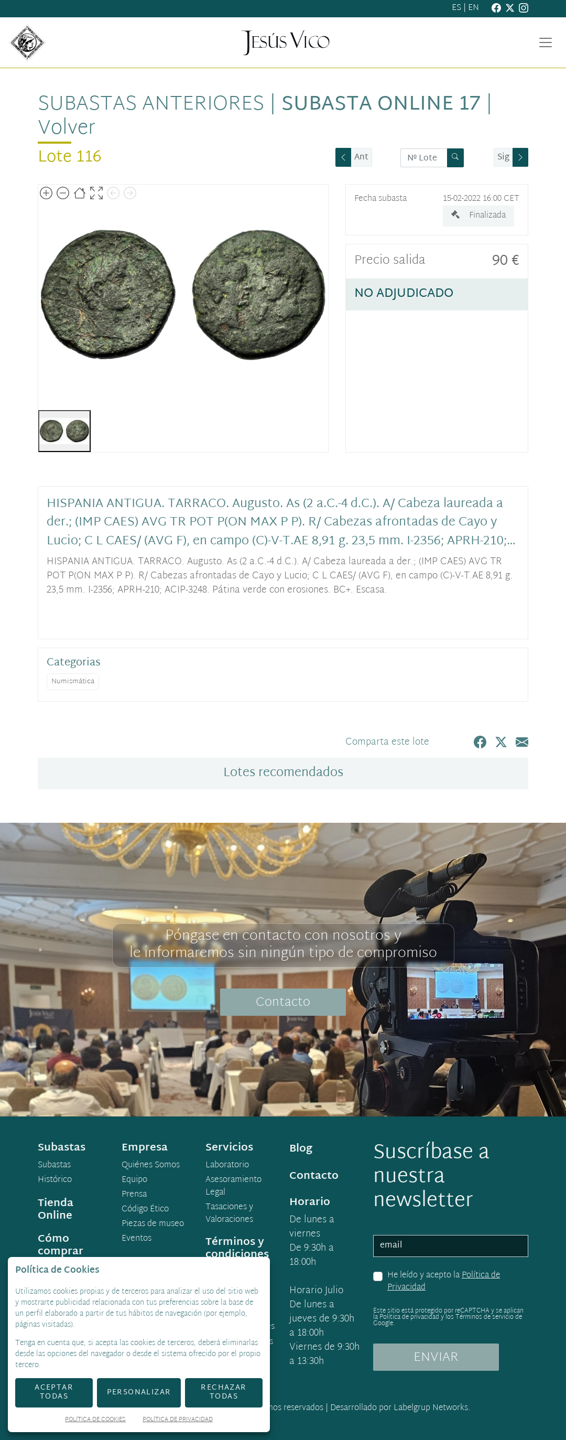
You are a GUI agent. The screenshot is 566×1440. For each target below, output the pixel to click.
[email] (450, 1246)
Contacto (283, 1002)
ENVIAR (436, 1357)
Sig (503, 157)
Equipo (134, 1180)
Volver (66, 129)
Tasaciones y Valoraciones (229, 1214)
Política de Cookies (95, 1420)
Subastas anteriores (151, 105)
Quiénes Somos (151, 1165)
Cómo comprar (60, 1245)
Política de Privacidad (178, 1420)
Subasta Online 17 (381, 105)
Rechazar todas (223, 1392)
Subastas (54, 1165)
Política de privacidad (409, 1317)
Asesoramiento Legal (233, 1186)
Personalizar (139, 1392)
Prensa (134, 1195)
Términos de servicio (484, 1317)
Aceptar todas (54, 1392)
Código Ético (145, 1209)
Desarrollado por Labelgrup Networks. (400, 1408)
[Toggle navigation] (545, 42)
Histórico (55, 1180)
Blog (300, 1149)
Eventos (136, 1239)
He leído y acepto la (443, 1282)
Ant (361, 157)
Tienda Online (55, 1209)
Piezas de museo (153, 1224)
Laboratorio (227, 1165)
